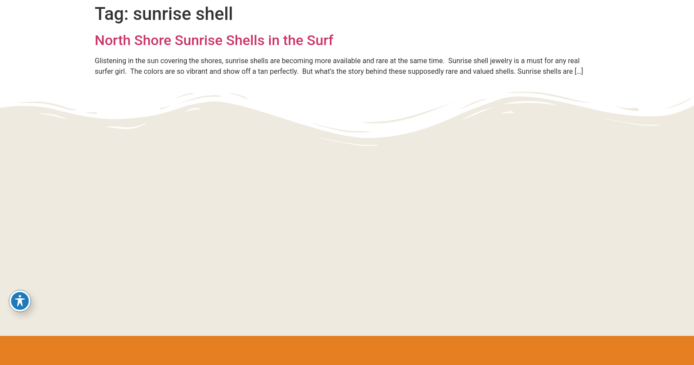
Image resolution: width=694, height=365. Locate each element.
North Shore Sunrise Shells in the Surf (214, 40)
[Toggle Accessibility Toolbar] (20, 301)
